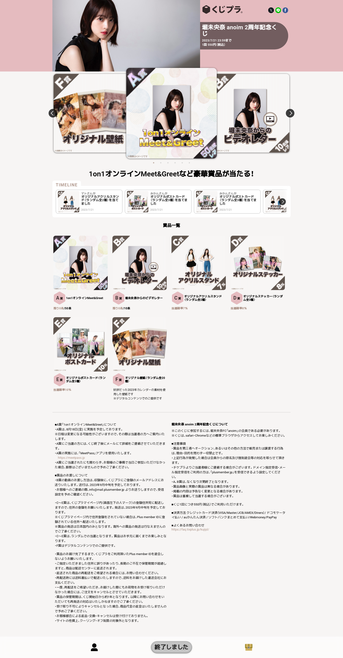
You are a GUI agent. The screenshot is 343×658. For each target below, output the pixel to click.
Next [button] (287, 113)
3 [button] (168, 162)
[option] (171, 113)
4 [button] (175, 162)
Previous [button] (55, 113)
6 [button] (189, 162)
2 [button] (160, 162)
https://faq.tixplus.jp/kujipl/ (190, 529)
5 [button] (182, 162)
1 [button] (153, 162)
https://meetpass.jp (71, 457)
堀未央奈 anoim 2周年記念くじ (221, 9)
